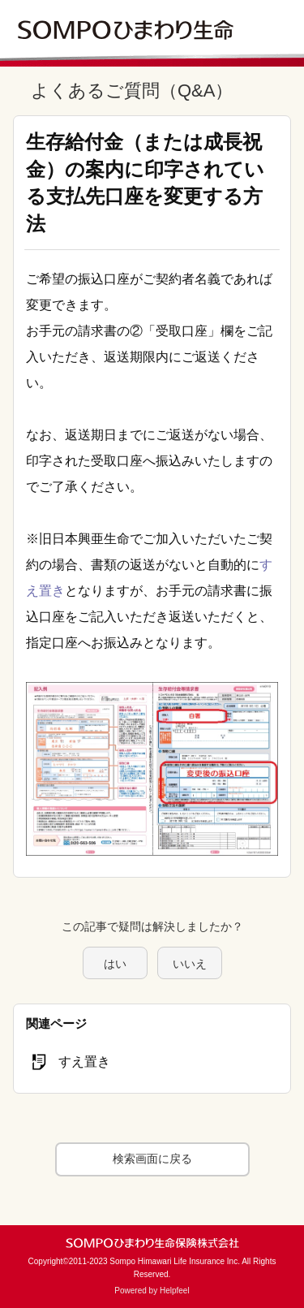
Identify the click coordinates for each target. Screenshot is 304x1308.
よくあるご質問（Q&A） (132, 90)
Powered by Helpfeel (151, 1290)
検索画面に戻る (152, 1158)
